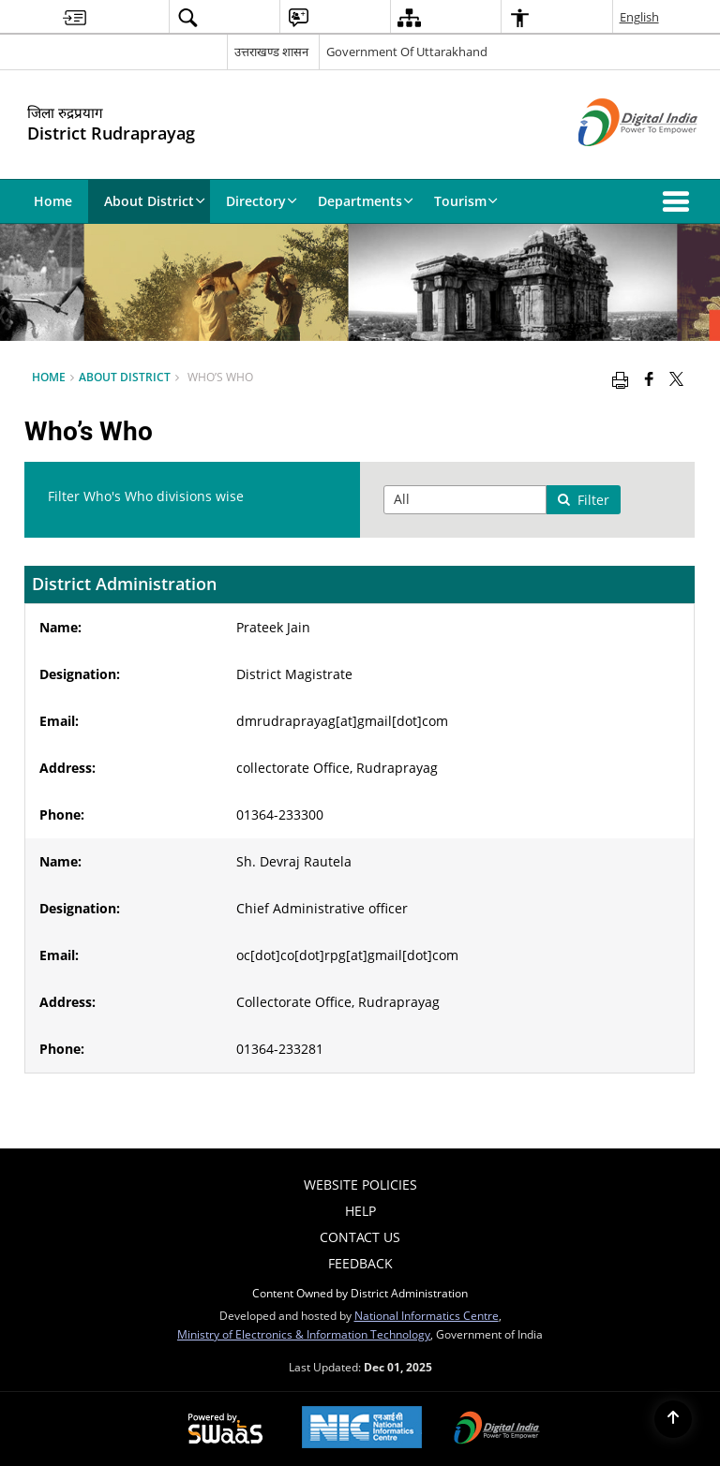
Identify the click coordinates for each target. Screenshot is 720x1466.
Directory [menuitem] (261, 201)
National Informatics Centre (426, 1315)
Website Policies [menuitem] (360, 1184)
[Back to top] (673, 1419)
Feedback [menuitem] (360, 1263)
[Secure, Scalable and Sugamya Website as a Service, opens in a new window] (225, 1429)
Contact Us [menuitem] (360, 1237)
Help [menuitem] (360, 1211)
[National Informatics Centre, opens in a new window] (362, 1429)
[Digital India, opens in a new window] (497, 1429)
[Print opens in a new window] (620, 378)
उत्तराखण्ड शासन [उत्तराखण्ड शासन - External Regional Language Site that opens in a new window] (271, 51)
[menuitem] (74, 17)
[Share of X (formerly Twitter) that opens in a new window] (676, 378)
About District (125, 376)
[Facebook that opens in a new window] (649, 378)
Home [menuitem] (53, 201)
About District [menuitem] (154, 201)
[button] (679, 201)
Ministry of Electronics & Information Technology (303, 1333)
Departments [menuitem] (365, 201)
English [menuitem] (639, 16)
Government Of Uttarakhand (407, 51)
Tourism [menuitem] (466, 201)
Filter (583, 500)
